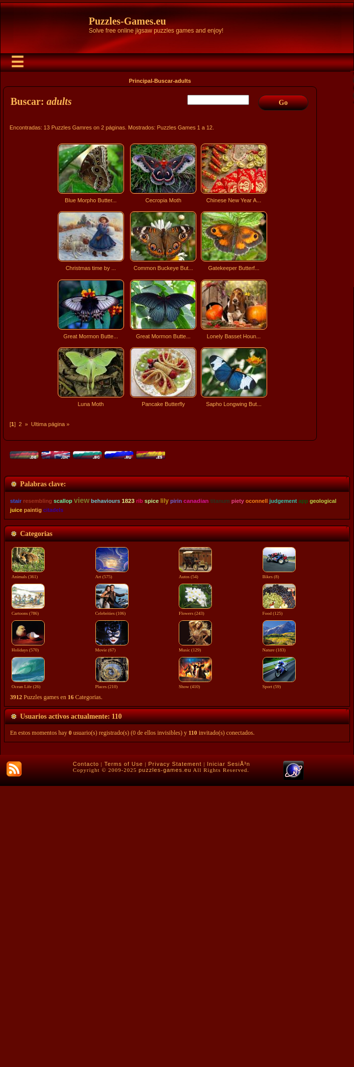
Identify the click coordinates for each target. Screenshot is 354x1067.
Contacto (86, 1045)
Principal (140, 81)
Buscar (163, 81)
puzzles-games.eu (165, 1051)
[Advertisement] (161, 499)
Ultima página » (50, 424)
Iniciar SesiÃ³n (228, 1045)
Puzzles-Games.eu (127, 21)
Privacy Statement (174, 1045)
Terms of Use (123, 1045)
